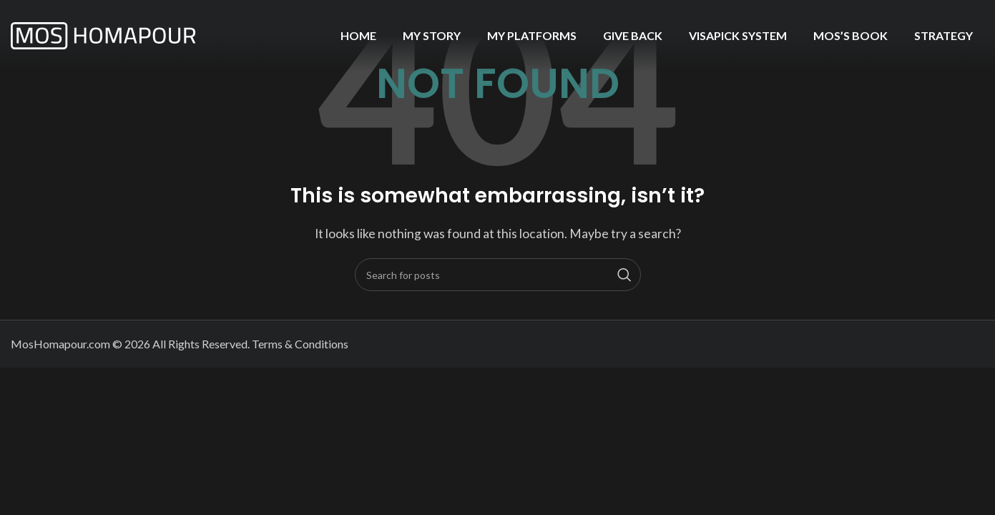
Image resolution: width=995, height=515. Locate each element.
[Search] (498, 274)
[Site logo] (104, 34)
